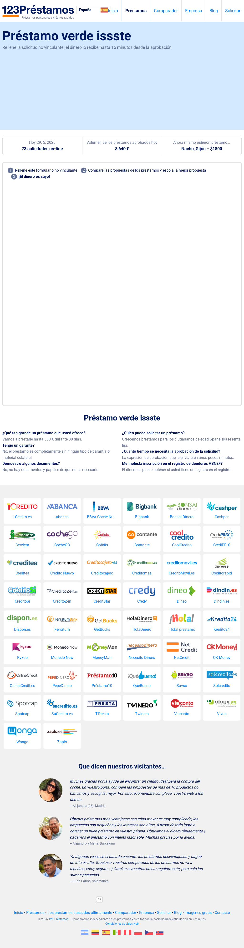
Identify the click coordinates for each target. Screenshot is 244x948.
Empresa (193, 10)
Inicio (113, 10)
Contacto (222, 912)
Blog (213, 10)
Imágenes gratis (198, 912)
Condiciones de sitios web (122, 923)
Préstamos (136, 10)
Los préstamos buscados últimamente (79, 912)
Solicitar (232, 10)
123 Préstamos (58, 919)
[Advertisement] (122, 86)
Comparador (166, 10)
